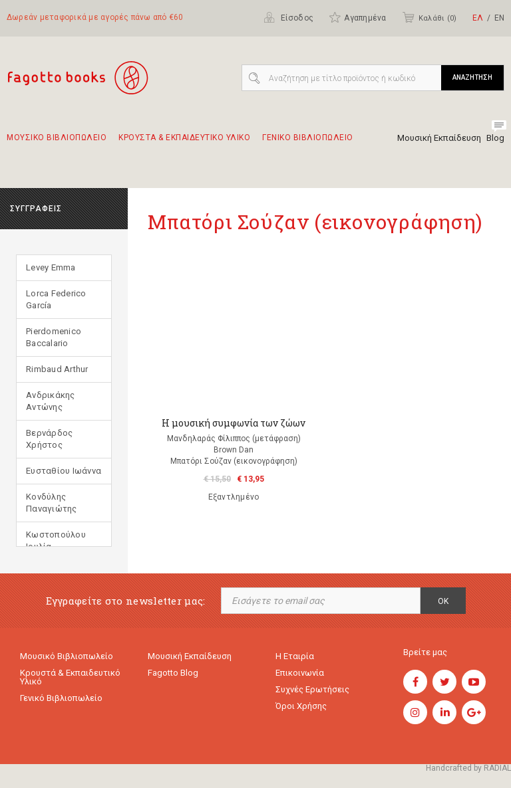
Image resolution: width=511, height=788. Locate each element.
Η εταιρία (294, 656)
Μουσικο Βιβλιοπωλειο (56, 143)
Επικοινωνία (299, 673)
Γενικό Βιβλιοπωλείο (61, 698)
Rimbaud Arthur (57, 369)
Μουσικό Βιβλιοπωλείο (66, 656)
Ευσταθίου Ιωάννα (63, 471)
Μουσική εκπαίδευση (190, 656)
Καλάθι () (429, 17)
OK (443, 601)
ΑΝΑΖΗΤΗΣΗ (472, 77)
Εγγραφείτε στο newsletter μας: (126, 601)
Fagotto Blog (173, 673)
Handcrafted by (468, 768)
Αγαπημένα (357, 17)
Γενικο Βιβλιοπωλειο (307, 143)
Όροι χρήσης (301, 706)
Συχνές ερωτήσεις (312, 689)
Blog (495, 138)
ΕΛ (477, 18)
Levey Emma (51, 267)
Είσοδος (288, 17)
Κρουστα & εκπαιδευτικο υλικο (184, 143)
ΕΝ (499, 18)
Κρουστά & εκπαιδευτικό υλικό (70, 677)
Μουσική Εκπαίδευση (439, 138)
